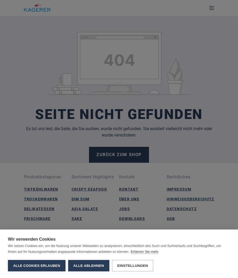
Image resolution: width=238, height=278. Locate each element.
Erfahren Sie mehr (145, 252)
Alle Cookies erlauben (36, 266)
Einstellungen (132, 266)
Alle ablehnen (88, 266)
